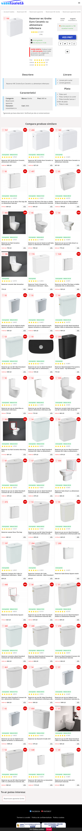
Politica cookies (58, 817)
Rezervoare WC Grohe (53, 12)
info (24, 165)
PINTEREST (46, 811)
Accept (49, 829)
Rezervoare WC (22, 12)
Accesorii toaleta (9, 12)
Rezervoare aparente (36, 12)
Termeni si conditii (23, 817)
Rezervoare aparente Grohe (72, 12)
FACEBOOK (35, 811)
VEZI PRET (67, 37)
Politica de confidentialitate (42, 817)
